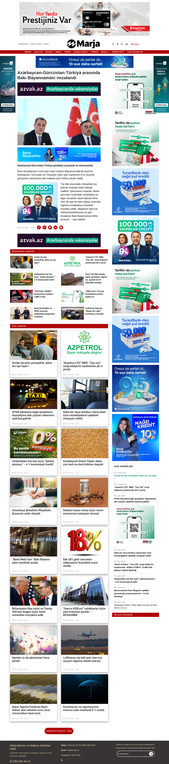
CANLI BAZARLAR (135, 52)
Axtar (135, 44)
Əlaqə (46, 44)
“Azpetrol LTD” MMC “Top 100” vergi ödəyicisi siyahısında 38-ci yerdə (96, 260)
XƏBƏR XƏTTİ (118, 52)
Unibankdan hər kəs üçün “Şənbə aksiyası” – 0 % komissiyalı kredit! (45, 277)
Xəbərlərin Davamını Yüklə (59, 731)
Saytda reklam (36, 44)
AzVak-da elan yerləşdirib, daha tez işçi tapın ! (45, 260)
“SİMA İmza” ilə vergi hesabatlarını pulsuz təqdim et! (94, 294)
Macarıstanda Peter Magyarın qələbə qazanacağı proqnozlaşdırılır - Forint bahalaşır (131, 593)
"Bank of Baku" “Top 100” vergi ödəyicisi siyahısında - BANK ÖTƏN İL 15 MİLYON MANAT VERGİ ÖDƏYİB (133, 567)
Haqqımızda (23, 44)
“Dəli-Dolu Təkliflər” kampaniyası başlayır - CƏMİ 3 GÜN (44, 294)
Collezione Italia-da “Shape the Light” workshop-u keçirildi (94, 311)
